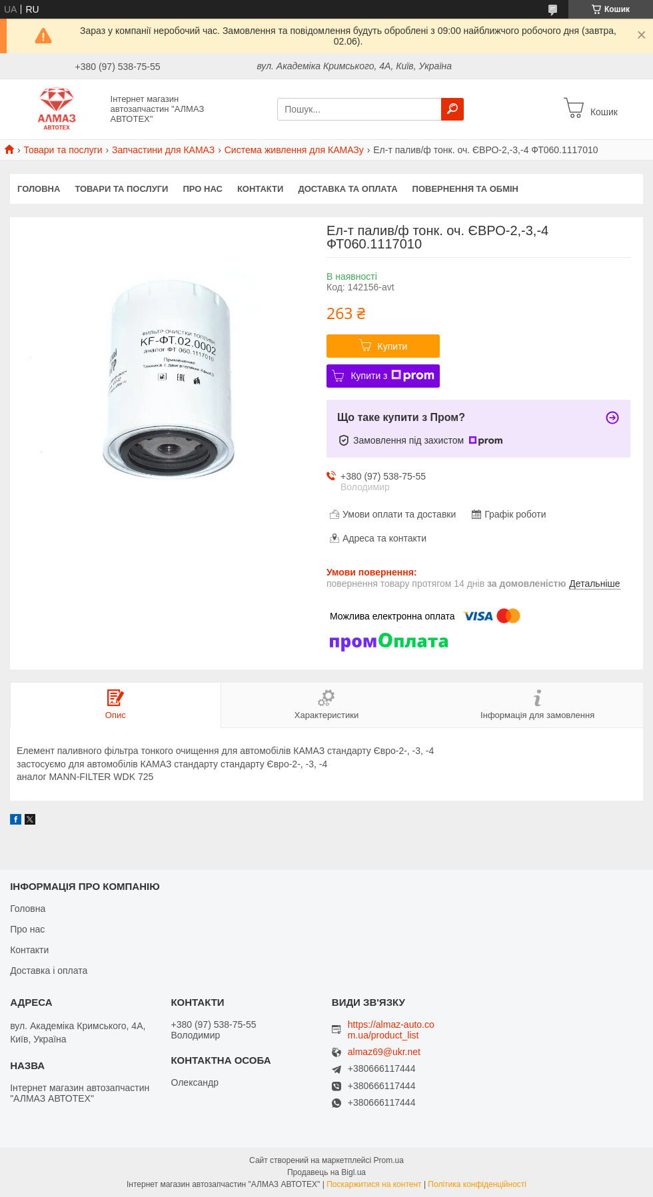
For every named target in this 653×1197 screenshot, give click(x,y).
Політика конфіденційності (477, 1184)
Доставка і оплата (48, 970)
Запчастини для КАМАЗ (163, 150)
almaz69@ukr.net (384, 1052)
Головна (38, 189)
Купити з (392, 376)
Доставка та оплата (347, 189)
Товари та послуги (62, 150)
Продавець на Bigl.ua (326, 1172)
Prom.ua (389, 1160)
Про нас (202, 189)
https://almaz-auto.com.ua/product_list (391, 1029)
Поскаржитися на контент (373, 1184)
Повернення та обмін (465, 189)
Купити (393, 346)
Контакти (260, 189)
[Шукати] (452, 109)
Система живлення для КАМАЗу (294, 150)
